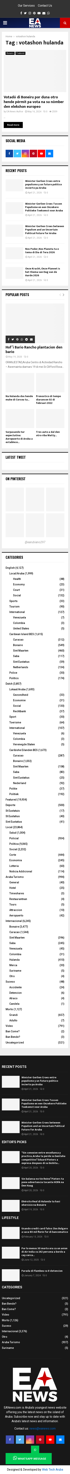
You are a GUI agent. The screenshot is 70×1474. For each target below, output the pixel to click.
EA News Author (15, 111)
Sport (12, 716)
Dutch (9, 683)
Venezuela (19, 617)
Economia (15, 860)
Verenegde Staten (24, 744)
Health (17, 578)
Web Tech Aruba (52, 1469)
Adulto (13, 1020)
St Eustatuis (13, 810)
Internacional (14, 920)
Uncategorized (15, 1042)
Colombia (19, 623)
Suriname (15, 970)
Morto (9, 1009)
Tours (12, 904)
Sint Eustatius (21, 661)
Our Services (26, 5)
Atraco (13, 998)
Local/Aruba (16, 573)
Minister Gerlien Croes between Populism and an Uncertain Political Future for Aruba (44, 229)
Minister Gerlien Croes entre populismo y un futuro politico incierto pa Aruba (43, 184)
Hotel (12, 887)
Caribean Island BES (21, 634)
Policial (14, 838)
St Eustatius (13, 816)
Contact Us (45, 5)
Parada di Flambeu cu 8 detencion (42, 1271)
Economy (19, 584)
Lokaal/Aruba (17, 689)
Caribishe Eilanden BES (23, 750)
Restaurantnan (18, 899)
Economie (19, 700)
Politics (14, 678)
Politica (14, 843)
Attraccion (15, 910)
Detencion (15, 992)
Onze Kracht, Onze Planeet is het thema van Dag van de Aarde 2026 (42, 272)
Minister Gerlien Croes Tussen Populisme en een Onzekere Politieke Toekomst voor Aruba (44, 207)
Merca (13, 965)
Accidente (15, 987)
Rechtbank (19, 711)
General (14, 882)
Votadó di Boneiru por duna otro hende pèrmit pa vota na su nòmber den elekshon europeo (34, 102)
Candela (14, 1003)
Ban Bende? (13, 1036)
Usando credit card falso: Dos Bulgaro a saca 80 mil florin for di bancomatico (44, 1230)
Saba (16, 656)
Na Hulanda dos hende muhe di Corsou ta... (19, 398)
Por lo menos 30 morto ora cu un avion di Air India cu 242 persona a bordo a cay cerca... (44, 1251)
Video (9, 1025)
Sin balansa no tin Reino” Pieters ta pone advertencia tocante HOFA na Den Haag (42, 1182)
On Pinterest (16, 478)
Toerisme (15, 722)
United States (21, 628)
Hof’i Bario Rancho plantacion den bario (34, 349)
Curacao (18, 639)
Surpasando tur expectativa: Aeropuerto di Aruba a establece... (19, 437)
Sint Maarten (20, 650)
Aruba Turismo (15, 876)
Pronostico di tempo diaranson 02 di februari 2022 (48, 399)
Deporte (10, 805)
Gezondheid (20, 694)
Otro (12, 976)
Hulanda (14, 959)
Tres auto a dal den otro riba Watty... (48, 434)
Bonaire (10, 53)
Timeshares (16, 893)
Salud (12, 832)
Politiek (13, 794)
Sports (13, 601)
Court (16, 589)
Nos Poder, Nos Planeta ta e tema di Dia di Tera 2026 (42, 250)
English (10, 567)
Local (9, 827)
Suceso (10, 981)
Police (13, 672)
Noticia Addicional (20, 871)
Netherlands (20, 667)
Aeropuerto (16, 915)
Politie (13, 788)
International (17, 612)
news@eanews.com (42, 1428)
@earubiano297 (35, 542)
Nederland (19, 783)
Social (17, 595)
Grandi (13, 1014)
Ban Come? (13, 1031)
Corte (12, 854)
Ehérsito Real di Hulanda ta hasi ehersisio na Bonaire (40, 1203)
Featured (20, 53)
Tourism (14, 606)
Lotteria (14, 865)
